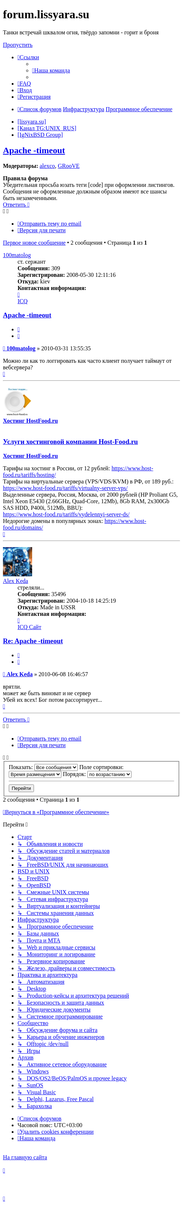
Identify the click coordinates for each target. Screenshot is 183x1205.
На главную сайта (25, 1157)
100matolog (17, 255)
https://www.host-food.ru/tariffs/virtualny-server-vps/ (65, 488)
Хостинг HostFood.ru (30, 421)
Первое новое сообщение (34, 243)
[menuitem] (51, 70)
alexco (47, 166)
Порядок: (97, 774)
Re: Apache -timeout (33, 641)
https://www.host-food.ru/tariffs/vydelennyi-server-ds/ (66, 514)
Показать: (43, 767)
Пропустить (18, 45)
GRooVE (69, 166)
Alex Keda (15, 581)
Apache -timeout (34, 150)
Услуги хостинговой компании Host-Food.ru (70, 441)
